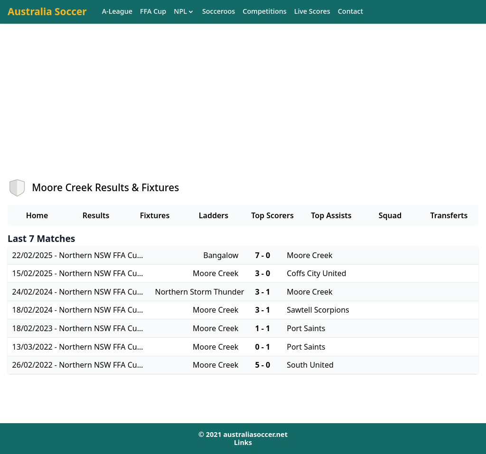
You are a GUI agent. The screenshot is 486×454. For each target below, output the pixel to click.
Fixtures (155, 215)
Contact (350, 12)
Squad (390, 215)
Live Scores (312, 12)
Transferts (448, 215)
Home (37, 215)
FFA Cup (153, 12)
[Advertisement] (243, 109)
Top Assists (331, 215)
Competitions (264, 12)
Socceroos (218, 12)
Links (243, 442)
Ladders (213, 215)
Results (96, 215)
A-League (117, 12)
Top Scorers (272, 215)
